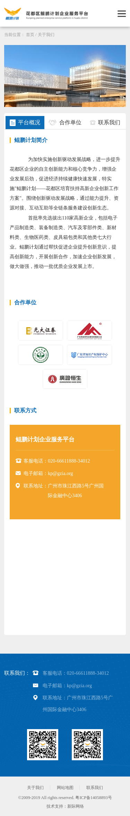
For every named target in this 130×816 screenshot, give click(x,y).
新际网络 (75, 806)
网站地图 (65, 787)
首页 (30, 34)
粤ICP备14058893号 (93, 797)
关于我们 (46, 34)
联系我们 (94, 787)
